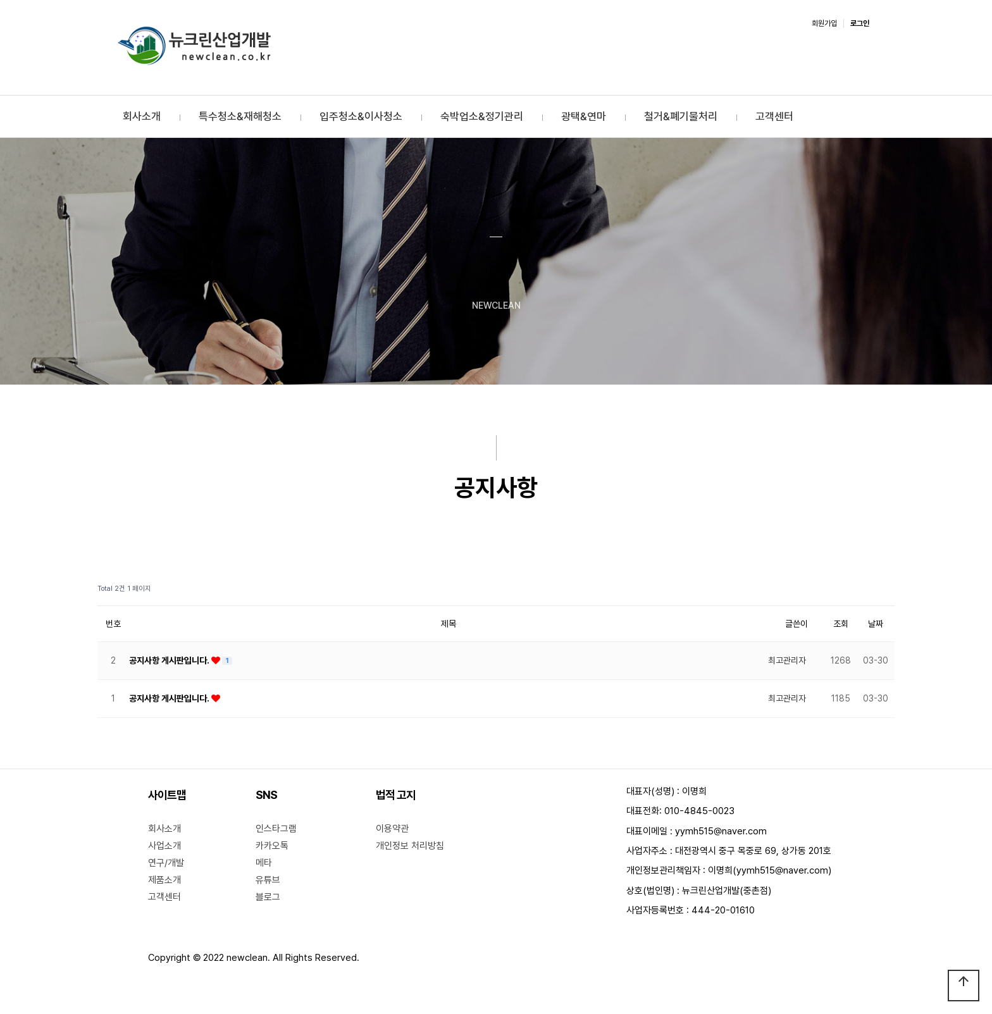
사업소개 (164, 845)
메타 (264, 863)
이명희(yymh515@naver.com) (769, 870)
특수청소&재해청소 (240, 116)
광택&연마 (583, 116)
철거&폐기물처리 (680, 116)
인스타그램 (276, 828)
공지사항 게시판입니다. (170, 660)
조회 (840, 624)
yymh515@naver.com (721, 831)
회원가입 (824, 23)
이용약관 (392, 828)
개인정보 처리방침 (410, 845)
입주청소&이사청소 (360, 116)
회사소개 (142, 116)
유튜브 (268, 880)
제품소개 (164, 880)
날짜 (875, 624)
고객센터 (774, 116)
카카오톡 (272, 845)
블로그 (268, 897)
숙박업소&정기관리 (481, 116)
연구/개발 (166, 863)
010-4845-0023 (699, 811)
